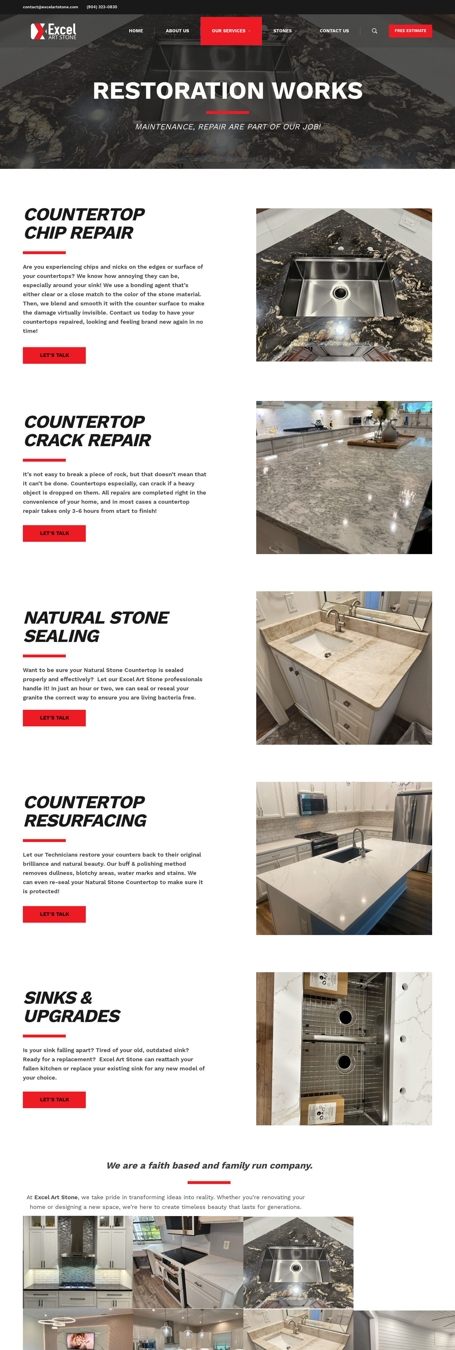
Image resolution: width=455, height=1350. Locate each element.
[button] (54, 355)
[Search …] (374, 31)
